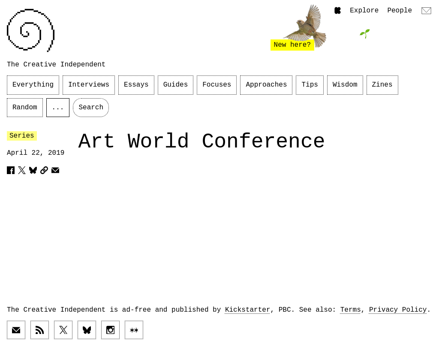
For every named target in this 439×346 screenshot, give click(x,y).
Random (24, 107)
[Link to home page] (30, 30)
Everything (33, 85)
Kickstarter (248, 310)
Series (21, 136)
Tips (309, 85)
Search (90, 107)
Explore (364, 11)
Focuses (216, 85)
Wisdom (345, 85)
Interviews (88, 85)
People (399, 11)
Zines (382, 85)
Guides (175, 85)
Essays (136, 85)
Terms (350, 310)
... (58, 107)
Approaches (266, 85)
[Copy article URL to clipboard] (44, 170)
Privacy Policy (398, 310)
